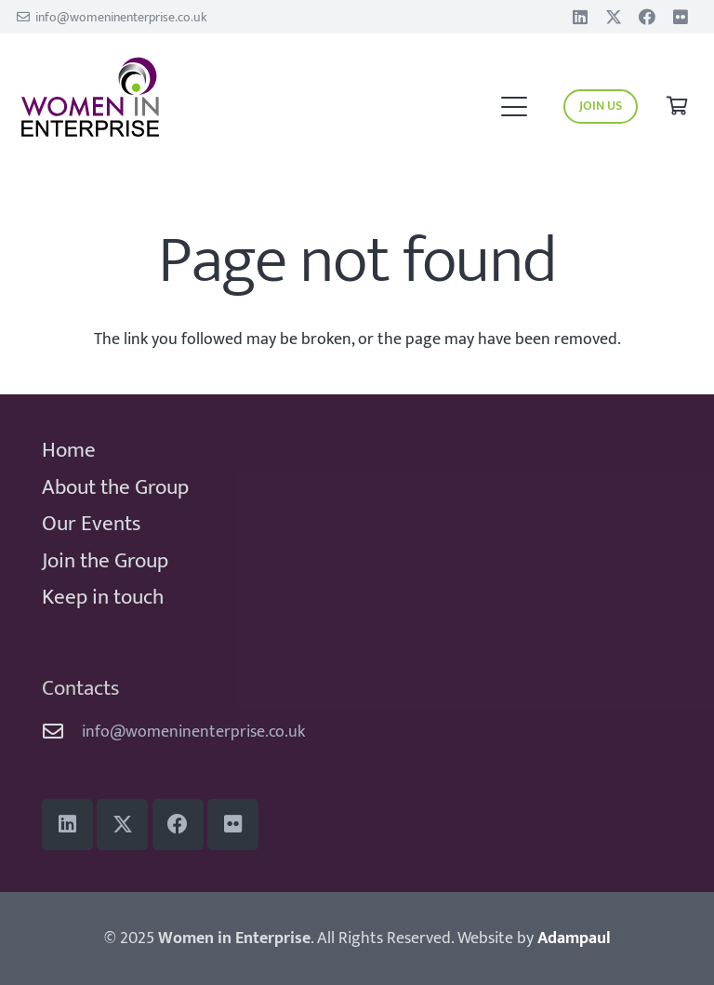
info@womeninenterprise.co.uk (193, 732)
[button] (513, 107)
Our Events (91, 523)
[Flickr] (680, 16)
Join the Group (105, 561)
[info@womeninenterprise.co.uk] (62, 732)
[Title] (613, 16)
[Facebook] (647, 16)
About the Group (115, 487)
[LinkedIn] (580, 16)
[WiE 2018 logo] (165, 98)
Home (69, 450)
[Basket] (676, 106)
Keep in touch (103, 597)
